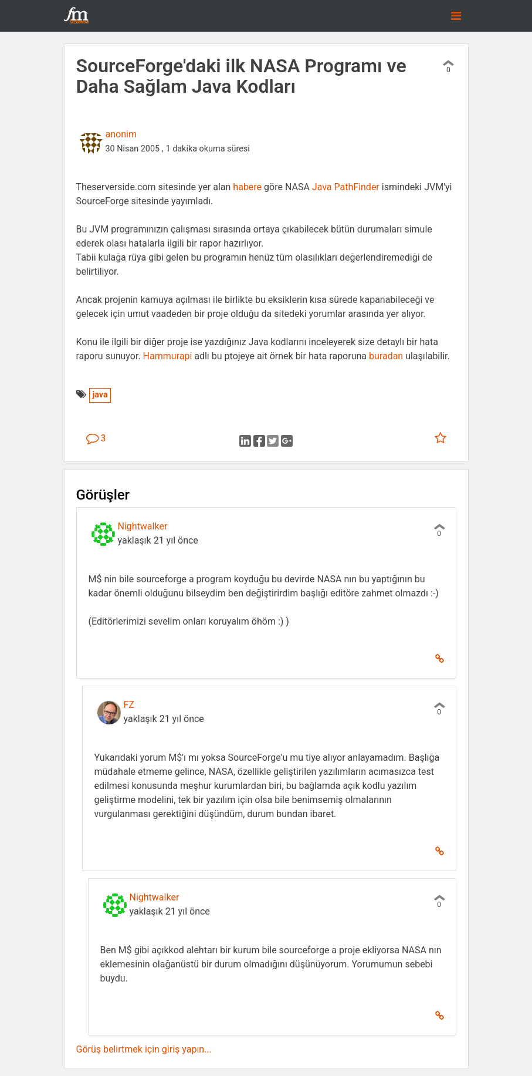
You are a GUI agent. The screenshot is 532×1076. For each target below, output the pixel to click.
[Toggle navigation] (456, 16)
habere (247, 187)
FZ (129, 704)
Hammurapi (167, 356)
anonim (121, 134)
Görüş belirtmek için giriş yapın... (144, 1049)
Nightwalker (143, 526)
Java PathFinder (345, 187)
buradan (386, 356)
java (99, 395)
